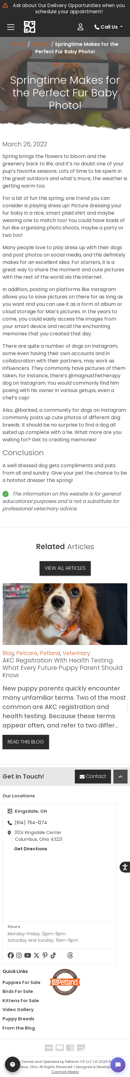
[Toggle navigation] (10, 27)
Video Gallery (18, 1009)
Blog (8, 653)
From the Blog (18, 1028)
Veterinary (76, 653)
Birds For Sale (17, 991)
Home (19, 44)
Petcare (26, 653)
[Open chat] (117, 1064)
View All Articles (65, 568)
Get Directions (27, 849)
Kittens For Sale (20, 1001)
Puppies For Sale (21, 982)
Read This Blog (26, 741)
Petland (40, 44)
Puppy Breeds (18, 1019)
